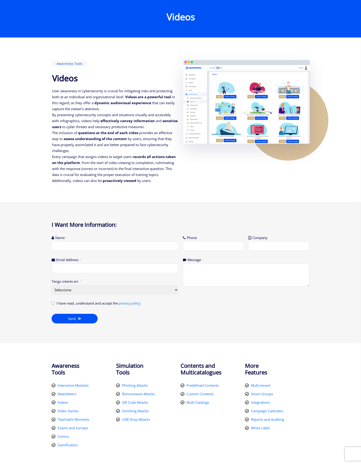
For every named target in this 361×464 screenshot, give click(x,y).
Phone (192, 237)
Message (195, 259)
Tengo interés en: (67, 281)
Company (260, 237)
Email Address (69, 259)
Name (61, 237)
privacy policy (130, 303)
